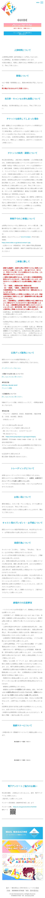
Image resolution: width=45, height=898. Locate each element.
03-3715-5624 (26, 237)
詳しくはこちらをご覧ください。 (13, 377)
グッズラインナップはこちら (11, 368)
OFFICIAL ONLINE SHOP (9, 385)
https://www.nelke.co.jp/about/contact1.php (16, 242)
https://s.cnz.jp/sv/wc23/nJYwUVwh (24, 807)
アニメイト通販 (7, 388)
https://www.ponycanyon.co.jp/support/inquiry (21, 437)
